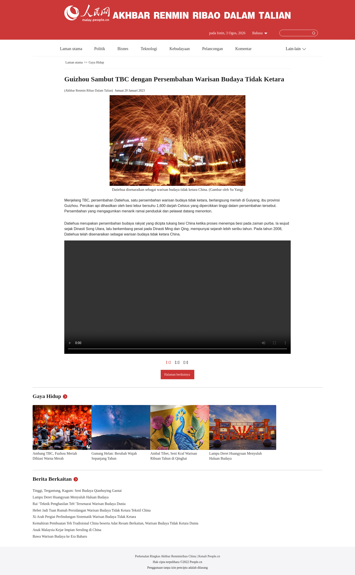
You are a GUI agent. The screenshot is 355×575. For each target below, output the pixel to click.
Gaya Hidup (96, 62)
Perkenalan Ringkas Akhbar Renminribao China (166, 556)
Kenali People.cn (209, 556)
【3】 (186, 362)
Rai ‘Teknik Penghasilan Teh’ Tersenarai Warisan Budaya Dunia (79, 504)
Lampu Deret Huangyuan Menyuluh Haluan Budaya (70, 497)
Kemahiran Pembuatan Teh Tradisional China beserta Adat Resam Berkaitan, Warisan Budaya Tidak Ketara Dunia (115, 523)
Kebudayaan (180, 48)
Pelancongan (213, 48)
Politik (100, 48)
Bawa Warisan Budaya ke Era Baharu (60, 536)
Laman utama (71, 48)
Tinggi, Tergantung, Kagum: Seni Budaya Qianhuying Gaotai (77, 491)
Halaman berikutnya (177, 374)
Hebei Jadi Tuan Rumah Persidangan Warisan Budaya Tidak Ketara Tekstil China (92, 510)
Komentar (243, 48)
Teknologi (149, 48)
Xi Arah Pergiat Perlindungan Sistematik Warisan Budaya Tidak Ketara (84, 517)
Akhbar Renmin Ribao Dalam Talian (88, 90)
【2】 (177, 362)
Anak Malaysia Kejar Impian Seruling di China (67, 530)
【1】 (168, 362)
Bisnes (124, 48)
